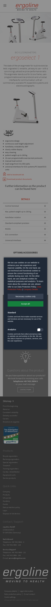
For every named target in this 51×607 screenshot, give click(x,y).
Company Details (30, 289)
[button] (25, 296)
